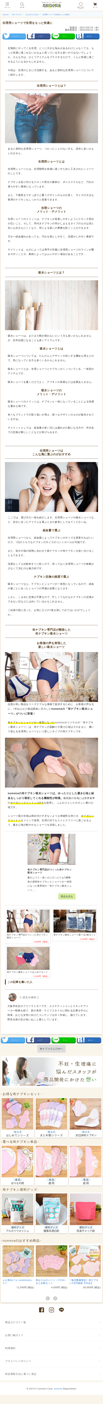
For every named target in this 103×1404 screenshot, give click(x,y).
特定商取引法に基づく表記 (21, 1374)
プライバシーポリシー (18, 1361)
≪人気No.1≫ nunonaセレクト (17, 1281)
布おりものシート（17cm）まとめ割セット (51, 1281)
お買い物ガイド (14, 1335)
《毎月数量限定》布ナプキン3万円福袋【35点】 (84, 1281)
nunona (58, 1388)
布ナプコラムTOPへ (51, 1048)
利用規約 (10, 1348)
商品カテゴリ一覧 (15, 1322)
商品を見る (67, 896)
